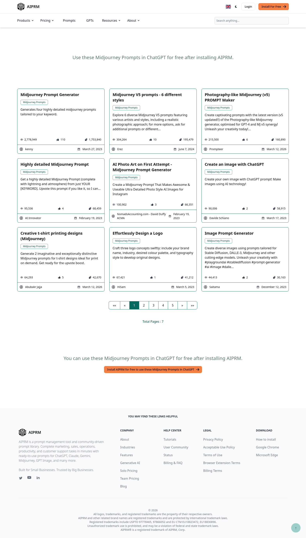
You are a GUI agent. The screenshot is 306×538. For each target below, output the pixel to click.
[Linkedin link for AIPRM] (39, 478)
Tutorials (170, 439)
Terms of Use (212, 455)
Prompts (69, 20)
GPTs (89, 20)
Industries (127, 447)
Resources (111, 20)
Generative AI (130, 463)
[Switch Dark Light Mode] (236, 6)
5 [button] (173, 305)
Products (25, 20)
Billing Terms (212, 471)
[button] (114, 305)
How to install (266, 439)
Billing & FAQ (173, 463)
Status (168, 455)
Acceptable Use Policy (219, 447)
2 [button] (144, 305)
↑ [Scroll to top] (296, 527)
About (133, 20)
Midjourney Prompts (34, 102)
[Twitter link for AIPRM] (21, 478)
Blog (123, 486)
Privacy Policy (213, 439)
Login (248, 6)
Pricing (47, 20)
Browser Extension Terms (221, 463)
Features (126, 455)
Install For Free (274, 7)
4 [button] (163, 305)
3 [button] (153, 305)
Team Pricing (129, 478)
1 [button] (134, 305)
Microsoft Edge (267, 455)
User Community (176, 447)
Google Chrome (267, 447)
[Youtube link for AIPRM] (29, 478)
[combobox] (252, 20)
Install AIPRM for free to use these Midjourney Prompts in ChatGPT (153, 369)
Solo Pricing (128, 471)
